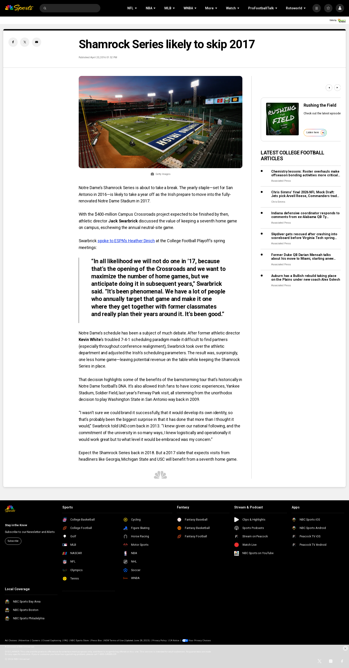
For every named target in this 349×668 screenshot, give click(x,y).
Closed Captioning (51, 640)
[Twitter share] (24, 42)
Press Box (96, 640)
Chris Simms (278, 201)
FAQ (66, 640)
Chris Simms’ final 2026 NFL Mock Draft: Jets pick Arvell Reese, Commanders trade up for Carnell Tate (305, 194)
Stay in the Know (16, 525)
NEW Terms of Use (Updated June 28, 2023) (127, 640)
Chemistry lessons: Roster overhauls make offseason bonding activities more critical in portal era (305, 173)
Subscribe (13, 540)
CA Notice (174, 640)
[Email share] (36, 42)
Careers (36, 640)
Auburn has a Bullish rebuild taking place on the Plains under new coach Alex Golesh (305, 277)
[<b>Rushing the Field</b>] (282, 119)
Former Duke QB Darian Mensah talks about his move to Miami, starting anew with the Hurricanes (302, 256)
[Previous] (329, 87)
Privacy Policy (159, 640)
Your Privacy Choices (200, 640)
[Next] (337, 87)
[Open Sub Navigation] (136, 8)
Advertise (24, 640)
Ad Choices (11, 640)
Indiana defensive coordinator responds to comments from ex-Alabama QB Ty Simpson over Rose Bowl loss (305, 215)
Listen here (315, 132)
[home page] (19, 8)
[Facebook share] (13, 42)
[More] (316, 8)
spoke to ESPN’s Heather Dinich (126, 240)
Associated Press (281, 180)
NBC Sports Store (79, 640)
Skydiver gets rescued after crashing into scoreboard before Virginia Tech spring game (304, 236)
